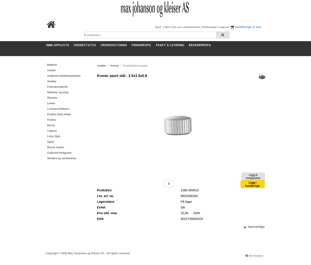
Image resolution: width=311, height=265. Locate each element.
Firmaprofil (141, 45)
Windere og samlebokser (62, 158)
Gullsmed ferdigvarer (59, 152)
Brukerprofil (200, 45)
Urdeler (51, 70)
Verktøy (51, 81)
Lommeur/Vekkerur (58, 108)
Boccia (51, 125)
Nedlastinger (209, 27)
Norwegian (254, 255)
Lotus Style (53, 136)
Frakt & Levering (170, 45)
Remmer (52, 97)
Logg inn (224, 27)
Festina (51, 119)
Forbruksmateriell (57, 86)
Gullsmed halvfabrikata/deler (64, 75)
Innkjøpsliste (57, 45)
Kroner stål (130, 65)
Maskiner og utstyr (58, 92)
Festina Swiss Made (59, 114)
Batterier (52, 64)
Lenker (51, 103)
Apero (50, 141)
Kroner (114, 65)
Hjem (168, 27)
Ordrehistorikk (192, 27)
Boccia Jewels (55, 147)
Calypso (52, 130)
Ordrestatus (85, 45)
